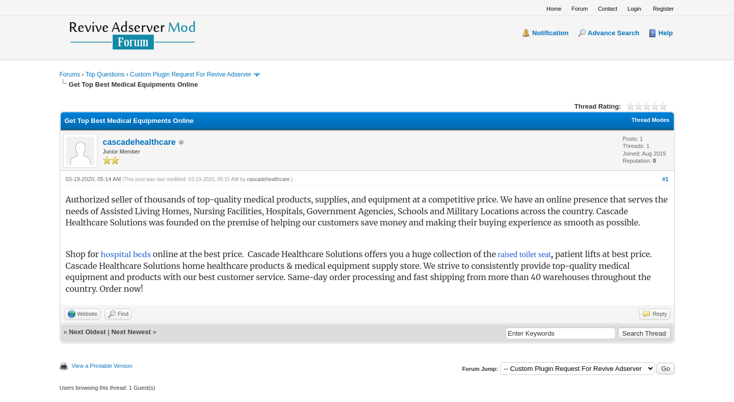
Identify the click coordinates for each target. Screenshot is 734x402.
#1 (665, 179)
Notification (550, 33)
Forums (70, 74)
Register (663, 9)
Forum (579, 9)
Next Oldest (87, 332)
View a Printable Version (102, 366)
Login (634, 9)
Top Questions (105, 74)
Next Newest (130, 332)
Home (553, 9)
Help (666, 33)
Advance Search (613, 33)
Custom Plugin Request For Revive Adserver (190, 74)
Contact (607, 9)
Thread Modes (651, 120)
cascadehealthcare (139, 142)
